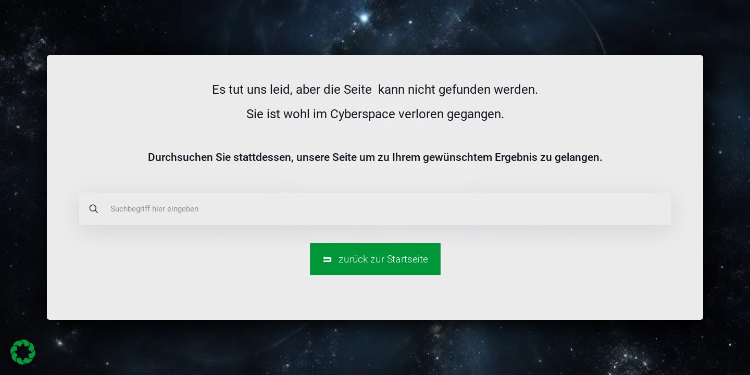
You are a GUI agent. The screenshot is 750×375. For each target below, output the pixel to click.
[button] (23, 352)
